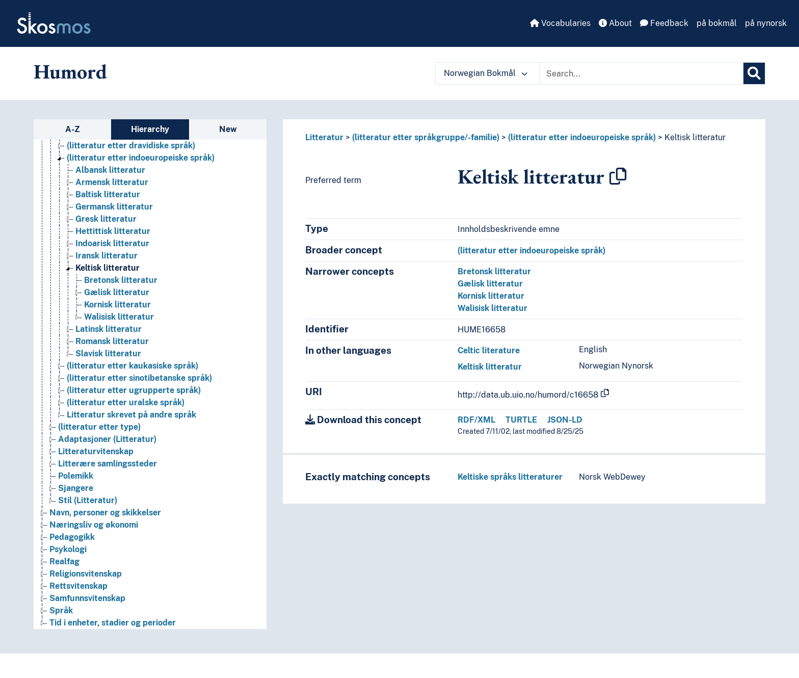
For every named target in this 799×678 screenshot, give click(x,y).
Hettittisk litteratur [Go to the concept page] (112, 231)
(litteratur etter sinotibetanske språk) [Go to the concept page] (139, 378)
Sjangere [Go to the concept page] (75, 488)
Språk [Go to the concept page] (61, 610)
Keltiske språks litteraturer (510, 477)
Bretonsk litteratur (494, 271)
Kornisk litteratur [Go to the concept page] (117, 304)
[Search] (754, 73)
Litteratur (324, 137)
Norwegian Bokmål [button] (485, 73)
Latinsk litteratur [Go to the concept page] (108, 329)
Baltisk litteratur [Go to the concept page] (107, 194)
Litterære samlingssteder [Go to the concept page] (107, 463)
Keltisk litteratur (695, 137)
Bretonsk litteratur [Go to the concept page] (120, 280)
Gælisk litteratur (490, 284)
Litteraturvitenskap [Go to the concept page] (96, 451)
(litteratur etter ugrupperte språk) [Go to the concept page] (134, 390)
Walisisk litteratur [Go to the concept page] (119, 317)
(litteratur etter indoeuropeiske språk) (582, 137)
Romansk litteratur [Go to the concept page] (112, 341)
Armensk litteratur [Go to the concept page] (111, 182)
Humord (70, 71)
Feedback (664, 23)
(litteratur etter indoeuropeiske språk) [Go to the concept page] (141, 158)
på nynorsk (766, 23)
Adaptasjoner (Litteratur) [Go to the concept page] (107, 439)
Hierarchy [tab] (150, 129)
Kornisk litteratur (491, 296)
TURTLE (521, 420)
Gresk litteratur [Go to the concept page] (106, 219)
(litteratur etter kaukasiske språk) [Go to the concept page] (132, 366)
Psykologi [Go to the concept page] (68, 549)
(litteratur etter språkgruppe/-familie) (425, 137)
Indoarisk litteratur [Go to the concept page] (112, 243)
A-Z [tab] (72, 129)
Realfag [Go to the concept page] (64, 561)
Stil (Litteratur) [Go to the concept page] (87, 500)
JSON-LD (564, 420)
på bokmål (717, 23)
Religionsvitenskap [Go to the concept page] (85, 574)
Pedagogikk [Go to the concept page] (72, 537)
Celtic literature (489, 350)
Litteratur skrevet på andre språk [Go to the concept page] (131, 415)
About (615, 23)
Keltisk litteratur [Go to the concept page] (107, 268)
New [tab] (228, 129)
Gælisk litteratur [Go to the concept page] (116, 292)
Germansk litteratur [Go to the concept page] (114, 207)
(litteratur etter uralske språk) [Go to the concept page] (125, 402)
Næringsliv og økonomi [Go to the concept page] (93, 525)
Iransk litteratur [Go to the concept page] (106, 255)
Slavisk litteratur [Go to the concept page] (108, 353)
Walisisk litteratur (492, 308)
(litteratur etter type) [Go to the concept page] (99, 427)
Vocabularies (560, 23)
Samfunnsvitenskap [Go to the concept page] (87, 598)
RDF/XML (476, 420)
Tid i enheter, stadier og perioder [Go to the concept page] (112, 623)
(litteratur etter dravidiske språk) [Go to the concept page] (131, 145)
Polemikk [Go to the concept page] (75, 476)
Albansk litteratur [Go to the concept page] (110, 170)
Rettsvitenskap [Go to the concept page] (78, 586)
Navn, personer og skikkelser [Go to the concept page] (105, 512)
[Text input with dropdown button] (641, 73)
